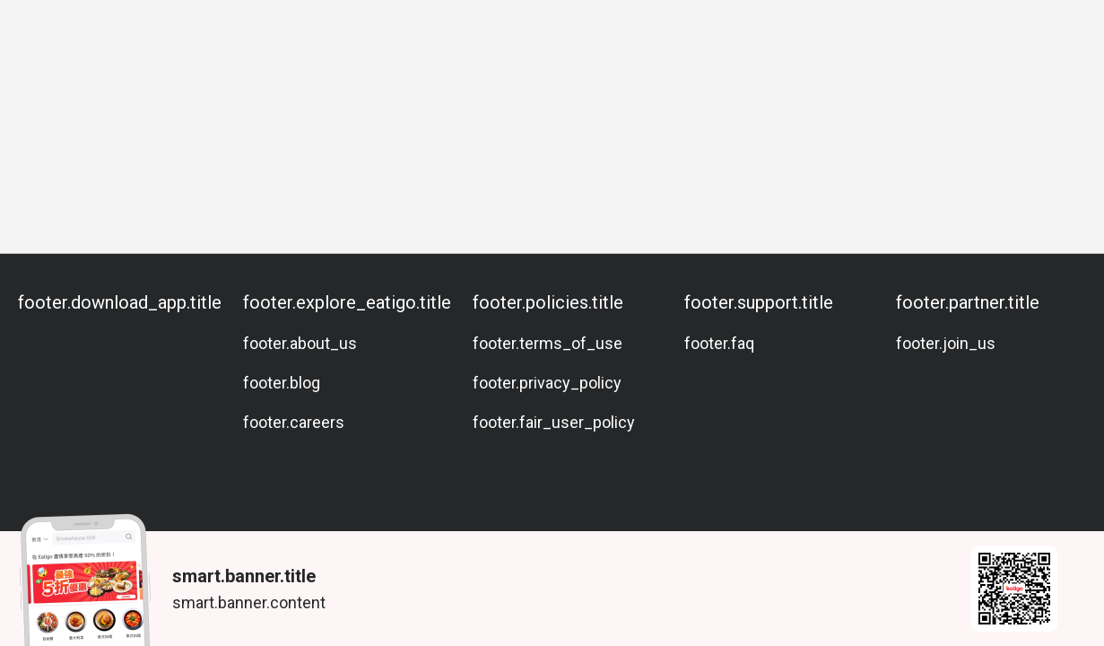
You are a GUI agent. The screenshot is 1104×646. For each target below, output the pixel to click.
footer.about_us (300, 343)
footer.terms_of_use (547, 343)
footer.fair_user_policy (554, 422)
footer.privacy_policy (547, 382)
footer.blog (281, 382)
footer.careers (293, 422)
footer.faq (719, 343)
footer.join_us (945, 343)
